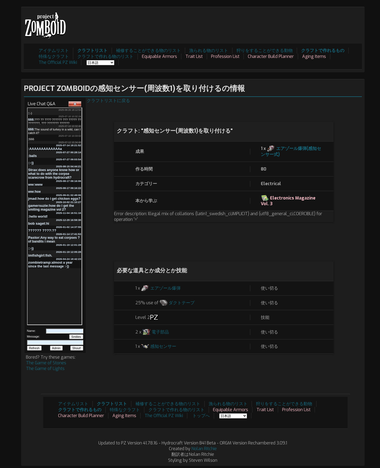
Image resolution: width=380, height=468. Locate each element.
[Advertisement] (263, 22)
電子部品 (160, 332)
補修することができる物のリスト (148, 50)
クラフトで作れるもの (322, 50)
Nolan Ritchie (204, 448)
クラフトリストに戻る (108, 100)
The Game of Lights (45, 368)
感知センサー (163, 346)
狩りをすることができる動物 (264, 50)
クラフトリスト (92, 50)
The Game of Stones (46, 363)
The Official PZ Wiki (58, 62)
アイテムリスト (54, 50)
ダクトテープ (182, 303)
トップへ (201, 415)
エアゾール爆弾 (165, 288)
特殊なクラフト (54, 56)
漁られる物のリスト (208, 50)
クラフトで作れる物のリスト (105, 56)
